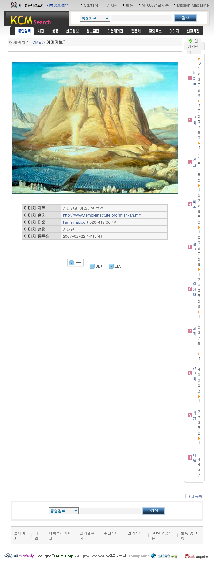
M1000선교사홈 (155, 5)
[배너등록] (194, 496)
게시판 (112, 5)
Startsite (91, 5)
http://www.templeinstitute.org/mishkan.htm (102, 215)
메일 (130, 5)
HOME (35, 42)
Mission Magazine (193, 5)
